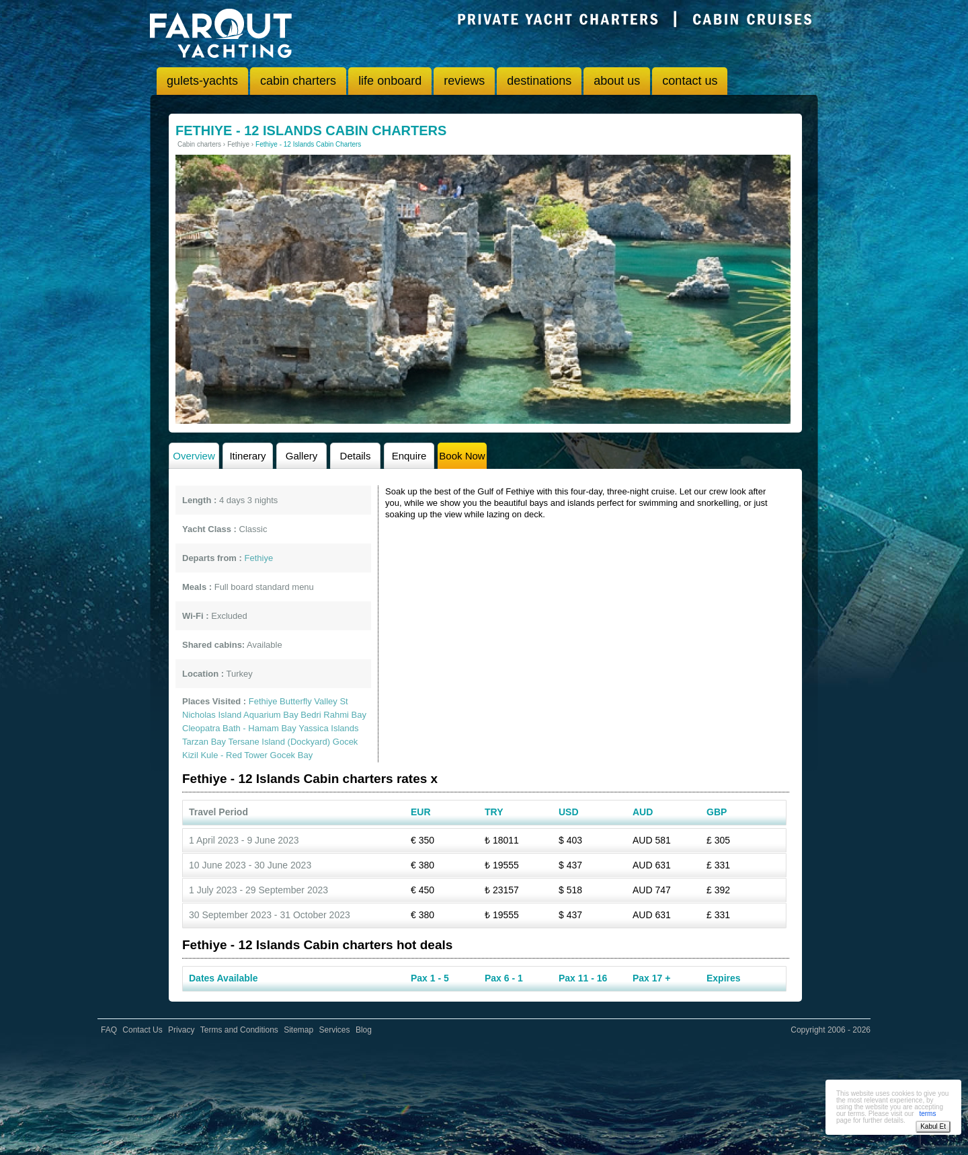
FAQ (109, 1030)
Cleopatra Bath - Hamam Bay (239, 728)
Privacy (181, 1030)
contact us (689, 80)
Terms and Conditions (239, 1030)
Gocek (345, 742)
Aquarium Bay (270, 715)
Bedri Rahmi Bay (333, 715)
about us (617, 80)
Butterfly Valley (308, 701)
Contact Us (142, 1030)
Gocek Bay (291, 755)
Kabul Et (933, 1126)
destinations (539, 80)
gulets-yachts (202, 80)
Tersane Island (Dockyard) (279, 742)
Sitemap (298, 1030)
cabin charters (298, 80)
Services (334, 1030)
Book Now (462, 455)
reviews (464, 80)
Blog (364, 1030)
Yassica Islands (328, 728)
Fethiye (263, 701)
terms (927, 1113)
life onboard (389, 80)
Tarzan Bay (204, 742)
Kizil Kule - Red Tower (225, 755)
